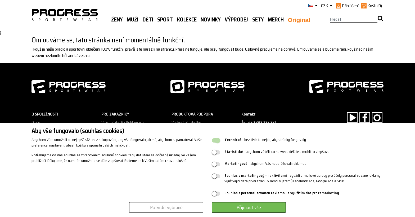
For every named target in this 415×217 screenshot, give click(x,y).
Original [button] (299, 20)
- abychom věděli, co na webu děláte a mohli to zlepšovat (277, 151)
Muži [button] (132, 19)
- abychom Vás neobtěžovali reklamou (265, 163)
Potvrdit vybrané (166, 207)
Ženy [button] (117, 19)
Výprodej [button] (236, 19)
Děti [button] (148, 19)
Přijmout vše (249, 207)
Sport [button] (165, 19)
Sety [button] (258, 19)
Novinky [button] (211, 19)
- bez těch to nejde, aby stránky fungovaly (265, 140)
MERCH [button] (276, 19)
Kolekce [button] (187, 19)
